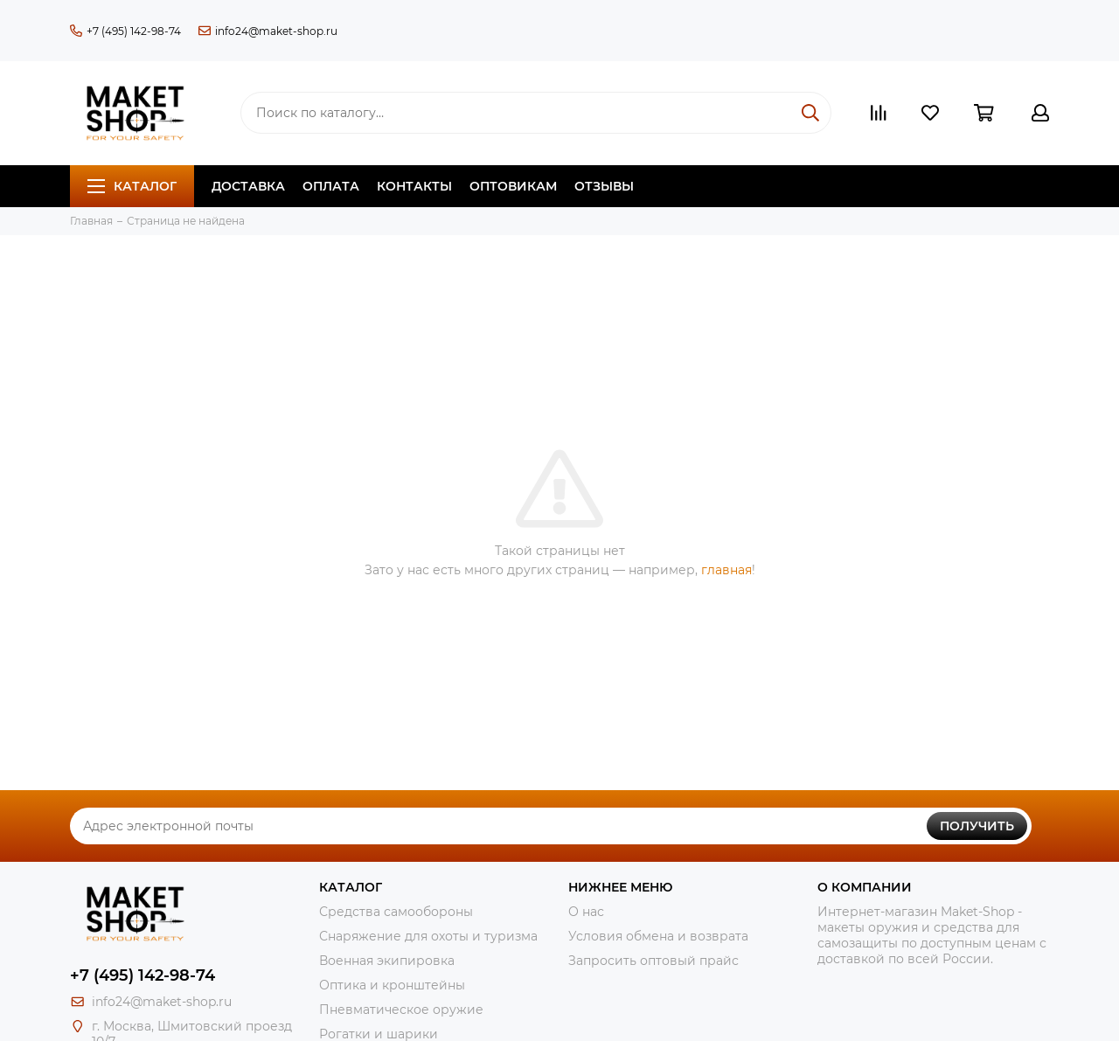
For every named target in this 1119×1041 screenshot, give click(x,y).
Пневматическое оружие (401, 1009)
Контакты (414, 186)
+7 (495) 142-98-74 (125, 31)
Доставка (248, 186)
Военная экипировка (387, 960)
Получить (977, 826)
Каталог (132, 186)
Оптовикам (513, 186)
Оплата (330, 186)
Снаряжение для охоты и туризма (428, 936)
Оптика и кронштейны (392, 985)
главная (726, 570)
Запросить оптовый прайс (653, 960)
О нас (586, 912)
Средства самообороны (396, 912)
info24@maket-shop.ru (267, 31)
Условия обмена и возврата (658, 936)
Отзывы (604, 186)
